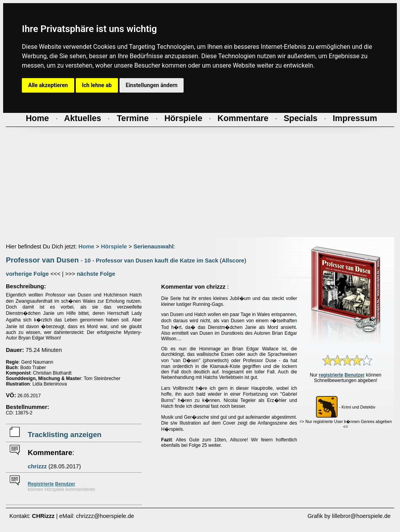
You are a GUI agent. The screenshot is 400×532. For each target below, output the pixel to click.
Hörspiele (114, 246)
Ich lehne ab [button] (97, 85)
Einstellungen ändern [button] (152, 85)
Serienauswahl (154, 246)
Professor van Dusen (42, 260)
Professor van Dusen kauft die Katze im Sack (157, 260)
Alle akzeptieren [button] (48, 85)
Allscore (233, 260)
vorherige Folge (27, 274)
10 (87, 260)
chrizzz (37, 466)
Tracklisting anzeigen (65, 434)
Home (87, 246)
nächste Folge (96, 274)
